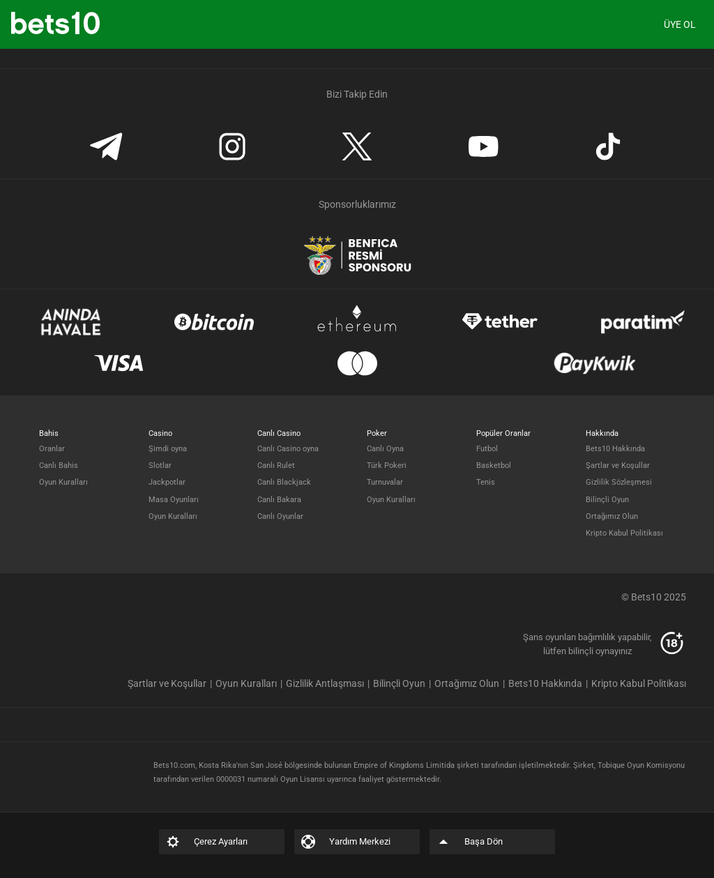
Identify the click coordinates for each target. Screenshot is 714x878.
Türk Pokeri (387, 465)
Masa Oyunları (174, 499)
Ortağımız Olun (612, 516)
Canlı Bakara (279, 499)
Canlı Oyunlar (280, 516)
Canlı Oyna (385, 448)
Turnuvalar (385, 482)
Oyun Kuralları (63, 482)
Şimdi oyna (168, 448)
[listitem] (171, 683)
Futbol (487, 448)
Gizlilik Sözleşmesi (619, 482)
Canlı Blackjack (284, 482)
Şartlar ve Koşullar (618, 465)
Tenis (485, 482)
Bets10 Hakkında (615, 448)
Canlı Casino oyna (288, 448)
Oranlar (52, 448)
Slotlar (160, 465)
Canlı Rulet (276, 465)
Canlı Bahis (58, 465)
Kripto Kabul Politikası (624, 533)
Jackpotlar (167, 482)
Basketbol (493, 465)
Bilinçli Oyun (607, 499)
